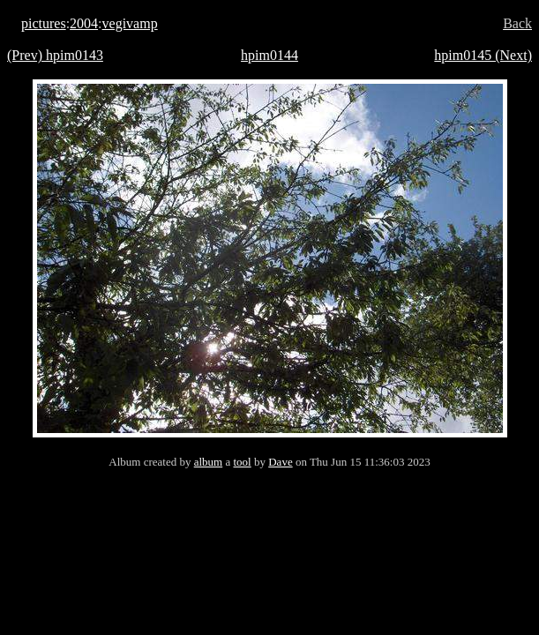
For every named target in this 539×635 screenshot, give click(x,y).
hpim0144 (269, 55)
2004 (84, 23)
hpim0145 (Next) (483, 55)
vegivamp (130, 23)
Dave (280, 461)
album (208, 461)
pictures (43, 23)
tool (242, 461)
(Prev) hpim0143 (55, 55)
